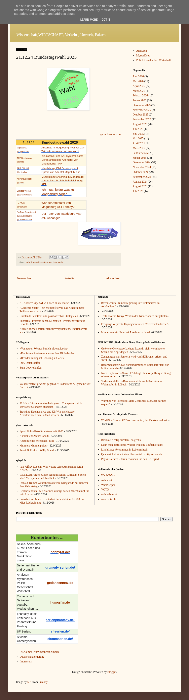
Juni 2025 (138, 133)
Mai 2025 (138, 138)
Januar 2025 (139, 157)
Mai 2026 (138, 81)
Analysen (141, 50)
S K (29, 682)
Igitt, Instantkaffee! (30, 362)
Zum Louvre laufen (31, 367)
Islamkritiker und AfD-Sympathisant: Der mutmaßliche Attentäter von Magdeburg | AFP (62, 159)
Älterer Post (113, 278)
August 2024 (140, 181)
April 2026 (139, 86)
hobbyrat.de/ (60, 552)
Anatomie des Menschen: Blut (37, 440)
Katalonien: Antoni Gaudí (34, 435)
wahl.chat (106, 480)
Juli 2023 (138, 191)
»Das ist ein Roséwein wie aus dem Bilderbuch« (47, 353)
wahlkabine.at (109, 494)
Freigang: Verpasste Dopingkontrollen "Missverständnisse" (134, 324)
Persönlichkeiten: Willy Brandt (37, 450)
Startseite (69, 278)
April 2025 (139, 143)
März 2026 (139, 90)
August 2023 (140, 186)
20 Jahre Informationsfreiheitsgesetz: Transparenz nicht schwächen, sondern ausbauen (51, 405)
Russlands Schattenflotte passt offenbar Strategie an (49, 316)
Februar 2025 (140, 152)
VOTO (105, 489)
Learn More (89, 19)
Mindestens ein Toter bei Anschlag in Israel (125, 332)
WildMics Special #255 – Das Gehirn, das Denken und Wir (134, 420)
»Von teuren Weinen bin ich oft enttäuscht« (44, 348)
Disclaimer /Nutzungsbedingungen (39, 651)
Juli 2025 (138, 129)
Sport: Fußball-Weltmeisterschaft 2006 (41, 431)
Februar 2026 (140, 95)
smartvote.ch (108, 499)
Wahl (60, 262)
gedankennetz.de (110, 134)
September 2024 (142, 176)
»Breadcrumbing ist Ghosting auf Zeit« (42, 358)
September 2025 (142, 119)
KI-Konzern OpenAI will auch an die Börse (44, 303)
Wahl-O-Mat (108, 475)
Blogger (111, 671)
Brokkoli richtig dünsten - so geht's (121, 439)
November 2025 (142, 109)
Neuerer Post (24, 278)
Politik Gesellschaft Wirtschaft (41, 262)
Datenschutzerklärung (32, 656)
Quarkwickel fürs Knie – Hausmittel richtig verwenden (132, 454)
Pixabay (43, 682)
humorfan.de (60, 602)
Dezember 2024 (142, 162)
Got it (106, 19)
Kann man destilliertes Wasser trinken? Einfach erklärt (132, 444)
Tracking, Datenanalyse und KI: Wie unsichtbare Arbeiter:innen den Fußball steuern (47, 413)
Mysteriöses (143, 55)
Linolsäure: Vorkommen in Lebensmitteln (124, 449)
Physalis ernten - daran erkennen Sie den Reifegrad (130, 459)
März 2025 (139, 148)
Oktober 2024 (140, 172)
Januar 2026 (139, 100)
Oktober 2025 (140, 114)
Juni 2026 (138, 76)
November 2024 (142, 167)
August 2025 (140, 124)
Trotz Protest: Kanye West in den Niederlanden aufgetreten (134, 316)
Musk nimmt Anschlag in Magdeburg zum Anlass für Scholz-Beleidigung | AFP (62, 180)
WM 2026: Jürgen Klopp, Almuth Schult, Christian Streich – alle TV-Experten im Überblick (54, 476)
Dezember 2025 (142, 105)
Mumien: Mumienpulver (33, 445)
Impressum (26, 661)
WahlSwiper (108, 484)
